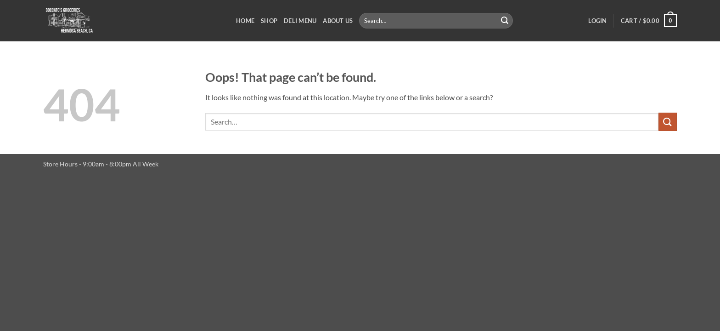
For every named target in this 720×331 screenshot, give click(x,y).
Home (245, 20)
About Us (338, 20)
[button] (597, 20)
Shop (269, 20)
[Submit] (504, 21)
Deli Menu (300, 20)
